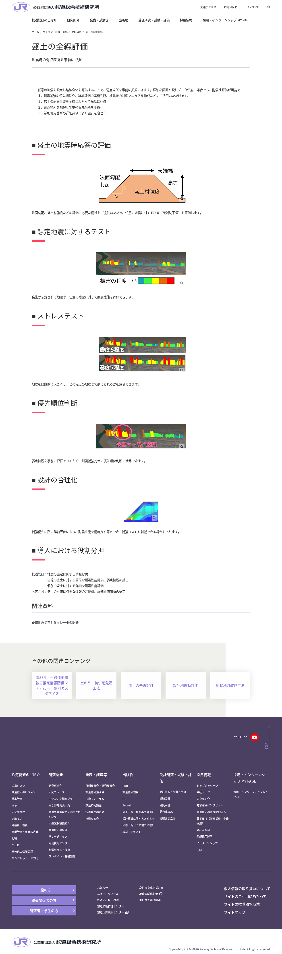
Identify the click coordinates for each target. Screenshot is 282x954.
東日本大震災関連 (150, 900)
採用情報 (204, 774)
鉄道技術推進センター (110, 906)
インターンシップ (207, 843)
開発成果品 (166, 812)
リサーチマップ (58, 836)
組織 (14, 838)
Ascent (126, 805)
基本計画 (18, 799)
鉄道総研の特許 (58, 830)
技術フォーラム (94, 799)
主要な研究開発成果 (61, 799)
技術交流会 (92, 818)
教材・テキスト (131, 832)
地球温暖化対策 (148, 894)
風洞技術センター (59, 843)
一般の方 (44, 889)
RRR (125, 785)
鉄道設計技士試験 (108, 900)
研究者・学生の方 (44, 910)
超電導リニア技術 (59, 850)
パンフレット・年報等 (25, 858)
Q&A (199, 850)
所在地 (16, 845)
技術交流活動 (168, 818)
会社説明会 (203, 830)
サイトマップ (234, 912)
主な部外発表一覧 (59, 805)
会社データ (203, 792)
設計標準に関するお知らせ (138, 818)
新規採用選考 (205, 836)
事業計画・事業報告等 (25, 832)
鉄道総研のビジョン (24, 792)
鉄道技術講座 (93, 805)
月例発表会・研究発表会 (100, 785)
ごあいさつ (18, 785)
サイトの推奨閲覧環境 (242, 904)
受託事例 (76, 32)
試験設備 (165, 798)
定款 (16, 818)
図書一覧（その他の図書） (138, 825)
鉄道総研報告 (130, 792)
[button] (268, 7)
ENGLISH (253, 7)
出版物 (127, 774)
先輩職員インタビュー (210, 805)
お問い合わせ (232, 7)
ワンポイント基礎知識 (62, 856)
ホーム (35, 32)
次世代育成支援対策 (151, 888)
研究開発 (56, 774)
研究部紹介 (55, 785)
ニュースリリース (107, 894)
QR (124, 799)
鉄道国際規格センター (113, 912)
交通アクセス (208, 7)
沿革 (14, 805)
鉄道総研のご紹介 (26, 774)
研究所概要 (18, 812)
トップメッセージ (207, 785)
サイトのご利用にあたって (245, 896)
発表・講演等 (96, 774)
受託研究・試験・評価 (55, 32)
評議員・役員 (20, 825)
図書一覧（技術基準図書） (138, 812)
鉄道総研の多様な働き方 (211, 812)
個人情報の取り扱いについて (247, 888)
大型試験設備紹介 (59, 823)
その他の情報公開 (22, 851)
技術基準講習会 (94, 812)
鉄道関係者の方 (43, 900)
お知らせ (102, 888)
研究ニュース (56, 792)
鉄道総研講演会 (94, 792)
